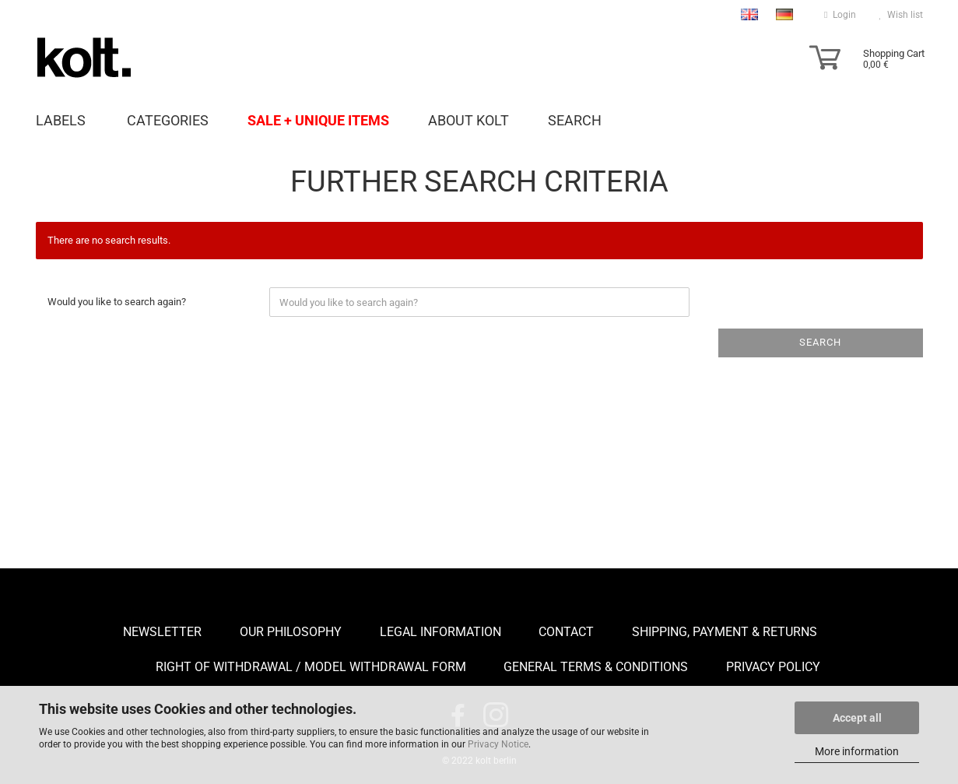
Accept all (857, 718)
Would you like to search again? (116, 302)
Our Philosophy (291, 631)
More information (857, 751)
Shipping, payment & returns (724, 631)
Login (839, 14)
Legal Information (440, 631)
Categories (168, 120)
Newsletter (162, 631)
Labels (61, 120)
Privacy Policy (773, 666)
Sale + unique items (318, 120)
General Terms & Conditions (596, 666)
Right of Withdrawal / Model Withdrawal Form (311, 666)
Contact (566, 631)
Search (575, 120)
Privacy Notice (498, 744)
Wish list (901, 14)
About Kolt (468, 120)
